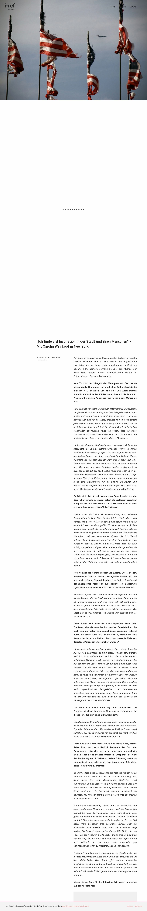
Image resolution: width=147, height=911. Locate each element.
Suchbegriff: (142, 7)
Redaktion (43, 360)
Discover (122, 7)
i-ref (10, 6)
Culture (133, 7)
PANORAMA (56, 358)
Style (113, 7)
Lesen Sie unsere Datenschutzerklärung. (75, 906)
